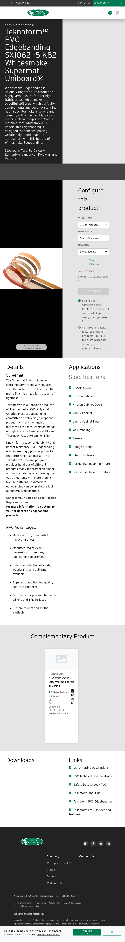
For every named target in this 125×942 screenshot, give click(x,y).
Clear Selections (94, 264)
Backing (83, 244)
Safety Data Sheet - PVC (89, 784)
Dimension (85, 231)
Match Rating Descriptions (90, 767)
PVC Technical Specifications (92, 776)
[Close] (112, 932)
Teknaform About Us (86, 793)
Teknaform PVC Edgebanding (92, 801)
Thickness (85, 218)
